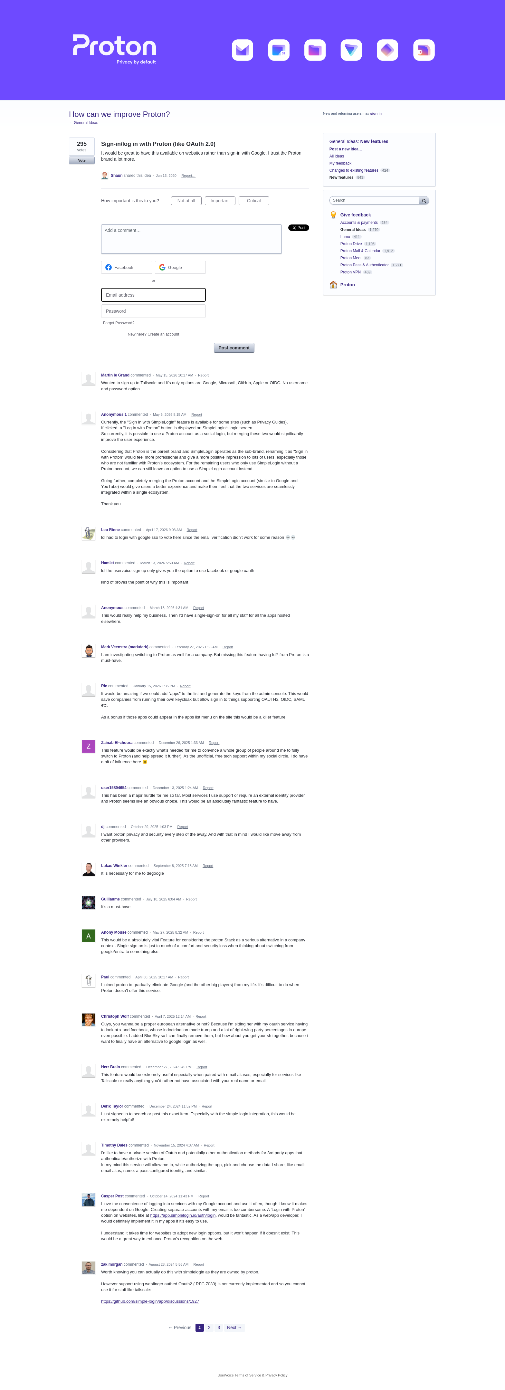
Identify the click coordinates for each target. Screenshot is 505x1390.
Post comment (234, 347)
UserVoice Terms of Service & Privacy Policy (253, 1375)
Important (223, 201)
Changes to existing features (353, 170)
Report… (188, 175)
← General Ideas (83, 122)
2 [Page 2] (209, 1327)
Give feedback (355, 214)
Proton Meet (351, 258)
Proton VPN (351, 272)
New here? (153, 334)
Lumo (345, 236)
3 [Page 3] (218, 1327)
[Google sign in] (180, 267)
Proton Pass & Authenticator (365, 265)
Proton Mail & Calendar (360, 251)
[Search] (424, 200)
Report (203, 375)
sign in (376, 113)
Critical (258, 201)
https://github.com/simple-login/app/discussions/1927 (150, 1301)
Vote (81, 160)
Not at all (189, 201)
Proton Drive (351, 244)
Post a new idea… (345, 149)
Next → (234, 1327)
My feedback (340, 163)
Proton (347, 284)
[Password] (153, 311)
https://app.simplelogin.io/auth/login (182, 1215)
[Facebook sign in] (126, 267)
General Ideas (343, 141)
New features (374, 141)
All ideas (336, 156)
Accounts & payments (359, 222)
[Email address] (153, 295)
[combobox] (376, 200)
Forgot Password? (118, 323)
